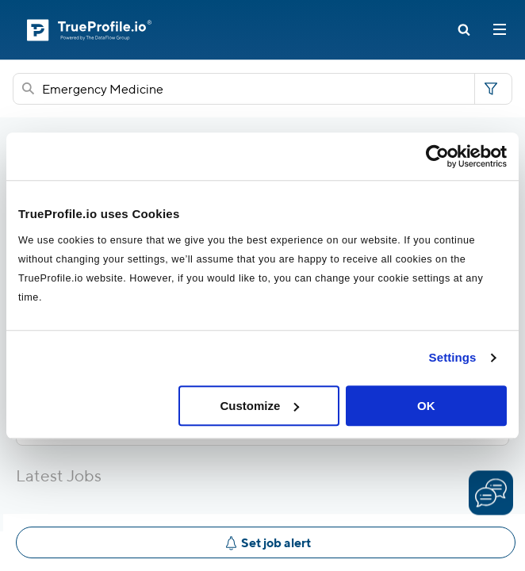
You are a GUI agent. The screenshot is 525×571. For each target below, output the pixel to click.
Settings (453, 357)
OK (426, 405)
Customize (259, 405)
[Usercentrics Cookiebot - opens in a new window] (437, 156)
